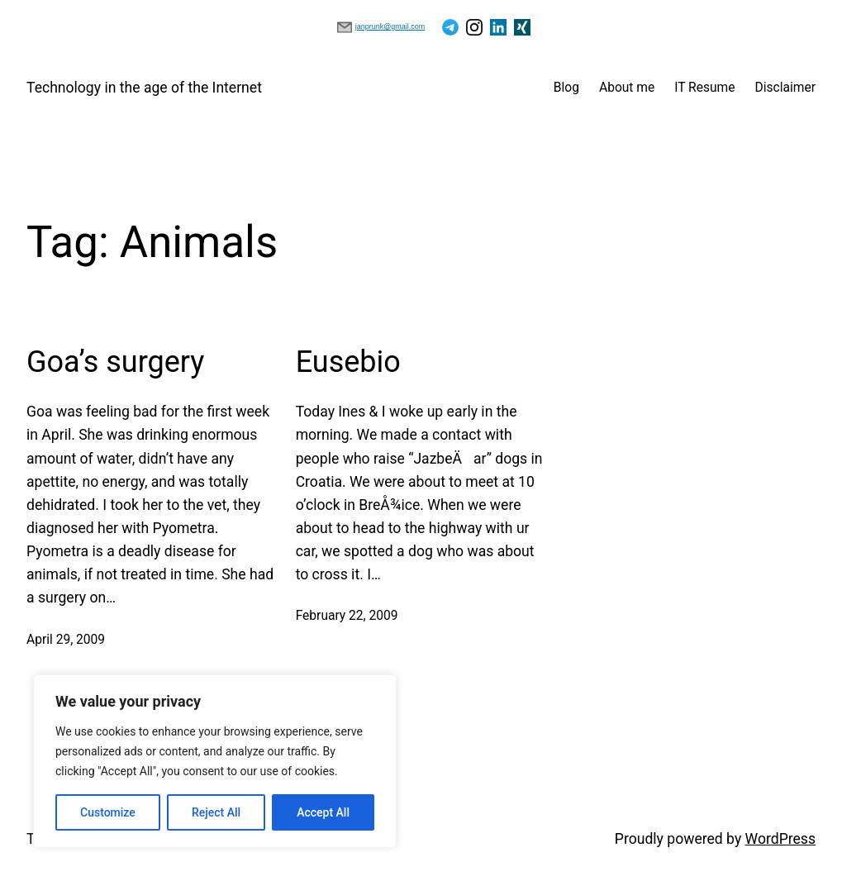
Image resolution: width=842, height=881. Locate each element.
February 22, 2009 (347, 615)
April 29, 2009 (65, 639)
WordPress (780, 839)
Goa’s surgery (115, 362)
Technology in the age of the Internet (144, 87)
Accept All (323, 812)
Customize (108, 812)
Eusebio (348, 362)
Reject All (216, 812)
